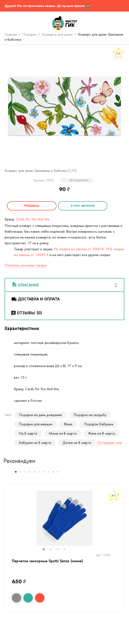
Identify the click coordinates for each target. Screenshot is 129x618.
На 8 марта (28, 433)
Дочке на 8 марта (77, 442)
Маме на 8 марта (62, 433)
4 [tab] (67, 549)
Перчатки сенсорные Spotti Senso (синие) (47, 561)
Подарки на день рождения (40, 414)
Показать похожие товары (25, 265)
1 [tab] (46, 549)
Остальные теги (109, 442)
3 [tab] (60, 549)
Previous (9, 521)
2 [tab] (53, 549)
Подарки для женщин (35, 424)
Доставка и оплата (35, 298)
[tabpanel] (64, 518)
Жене (68, 424)
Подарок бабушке (98, 424)
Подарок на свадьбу (89, 414)
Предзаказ (31, 205)
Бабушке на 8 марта (35, 442)
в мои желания (81, 205)
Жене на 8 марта (101, 433)
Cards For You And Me (32, 219)
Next (119, 521)
